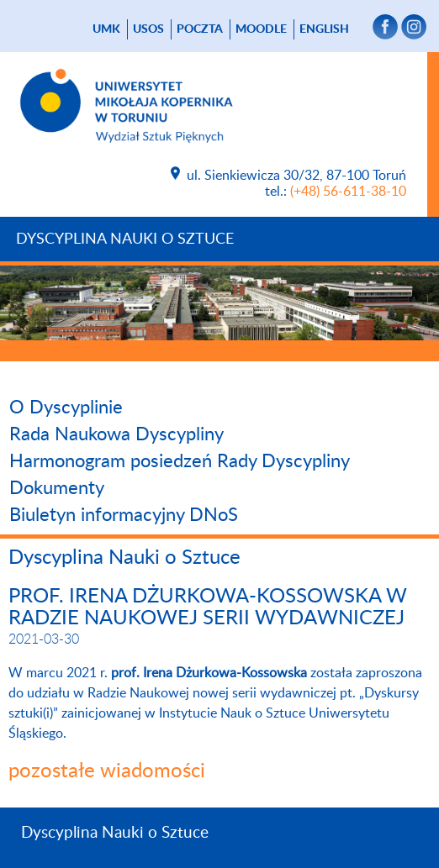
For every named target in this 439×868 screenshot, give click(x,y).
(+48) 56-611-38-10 (348, 191)
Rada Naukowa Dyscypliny (116, 434)
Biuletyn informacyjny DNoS (123, 515)
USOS (148, 29)
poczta (200, 29)
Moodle (261, 29)
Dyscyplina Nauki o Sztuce (125, 239)
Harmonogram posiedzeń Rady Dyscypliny (179, 461)
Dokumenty (56, 488)
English (324, 29)
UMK (106, 29)
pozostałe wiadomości (106, 771)
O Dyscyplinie (66, 407)
